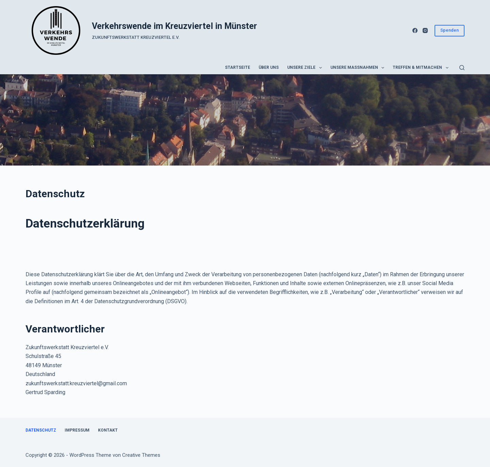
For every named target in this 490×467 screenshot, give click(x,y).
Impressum (77, 430)
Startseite (237, 67)
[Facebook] (415, 30)
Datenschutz (41, 430)
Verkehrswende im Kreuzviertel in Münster (174, 26)
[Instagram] (425, 30)
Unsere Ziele (305, 68)
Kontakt (108, 430)
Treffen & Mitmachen (422, 68)
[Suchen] (461, 67)
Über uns (269, 67)
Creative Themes (141, 455)
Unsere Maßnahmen (358, 68)
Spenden (449, 30)
